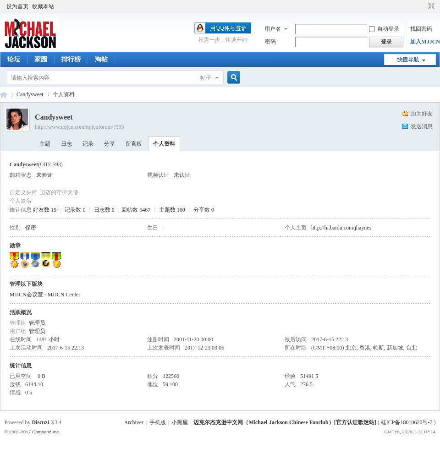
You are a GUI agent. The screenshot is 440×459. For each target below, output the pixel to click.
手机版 (157, 422)
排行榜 (71, 59)
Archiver (134, 422)
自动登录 (384, 29)
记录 (88, 144)
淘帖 (101, 59)
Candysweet (30, 94)
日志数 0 (104, 210)
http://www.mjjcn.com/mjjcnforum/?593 (79, 127)
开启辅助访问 (422, 6)
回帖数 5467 (135, 210)
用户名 (272, 29)
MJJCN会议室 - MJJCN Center (45, 294)
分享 (109, 144)
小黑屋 (179, 422)
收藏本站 (43, 6)
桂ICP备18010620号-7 (407, 422)
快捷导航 (408, 59)
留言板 (134, 144)
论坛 (13, 59)
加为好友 (422, 113)
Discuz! (41, 422)
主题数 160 (172, 210)
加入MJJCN (425, 41)
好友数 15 (44, 210)
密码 (270, 41)
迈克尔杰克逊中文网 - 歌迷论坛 (3, 94)
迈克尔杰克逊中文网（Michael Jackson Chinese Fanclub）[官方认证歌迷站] (284, 422)
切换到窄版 (430, 6)
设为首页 (17, 6)
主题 (44, 144)
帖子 (205, 78)
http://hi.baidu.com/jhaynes (341, 227)
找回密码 (421, 29)
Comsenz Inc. (46, 431)
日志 (66, 144)
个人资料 (164, 144)
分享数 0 (203, 210)
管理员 (37, 323)
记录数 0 (75, 210)
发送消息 (422, 126)
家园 (40, 59)
